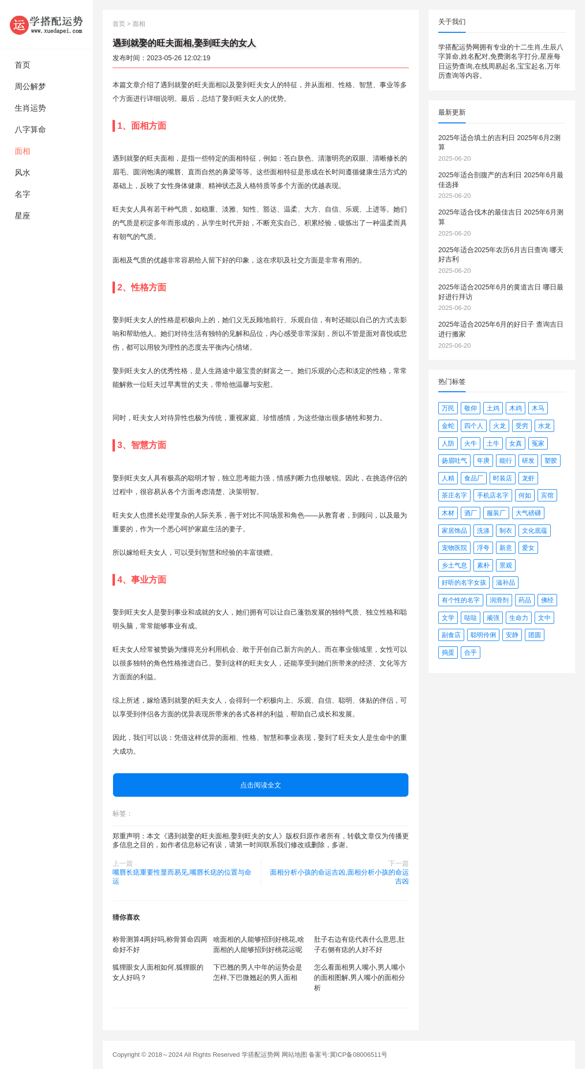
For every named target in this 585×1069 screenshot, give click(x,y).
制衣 (505, 530)
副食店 (451, 635)
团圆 (534, 635)
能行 (505, 460)
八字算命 (30, 129)
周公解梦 (30, 86)
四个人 (473, 425)
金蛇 (448, 425)
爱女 (528, 547)
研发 (528, 460)
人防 (448, 443)
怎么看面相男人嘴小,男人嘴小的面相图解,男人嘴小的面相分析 (359, 977)
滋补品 (505, 582)
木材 (448, 513)
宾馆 (547, 495)
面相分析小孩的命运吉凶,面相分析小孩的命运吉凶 (339, 876)
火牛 (470, 443)
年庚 (483, 460)
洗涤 (483, 530)
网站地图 (294, 1054)
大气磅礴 (528, 513)
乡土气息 (454, 565)
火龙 (499, 425)
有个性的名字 (461, 600)
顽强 (493, 617)
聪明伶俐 (483, 635)
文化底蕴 (534, 530)
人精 (448, 478)
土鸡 (493, 408)
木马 (538, 408)
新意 (505, 547)
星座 (22, 216)
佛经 (547, 600)
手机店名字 (493, 495)
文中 (544, 617)
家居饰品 (454, 530)
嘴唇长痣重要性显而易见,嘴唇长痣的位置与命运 (181, 876)
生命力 (518, 617)
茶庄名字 (454, 495)
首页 (22, 65)
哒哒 (470, 617)
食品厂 (473, 478)
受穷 (522, 425)
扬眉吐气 (454, 460)
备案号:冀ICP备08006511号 (348, 1054)
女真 (515, 443)
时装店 (502, 478)
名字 (22, 194)
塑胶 (550, 460)
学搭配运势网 (261, 1054)
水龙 (544, 425)
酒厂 (470, 513)
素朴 (483, 565)
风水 (22, 172)
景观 (505, 565)
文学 (448, 617)
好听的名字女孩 (464, 582)
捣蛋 (448, 652)
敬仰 (470, 408)
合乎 (470, 652)
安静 (512, 635)
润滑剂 (499, 600)
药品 (524, 600)
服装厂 (496, 513)
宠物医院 (454, 547)
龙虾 (528, 478)
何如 (524, 495)
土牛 (493, 443)
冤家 (538, 443)
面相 (22, 151)
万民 (448, 408)
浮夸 (483, 547)
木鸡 (515, 408)
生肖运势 (30, 108)
